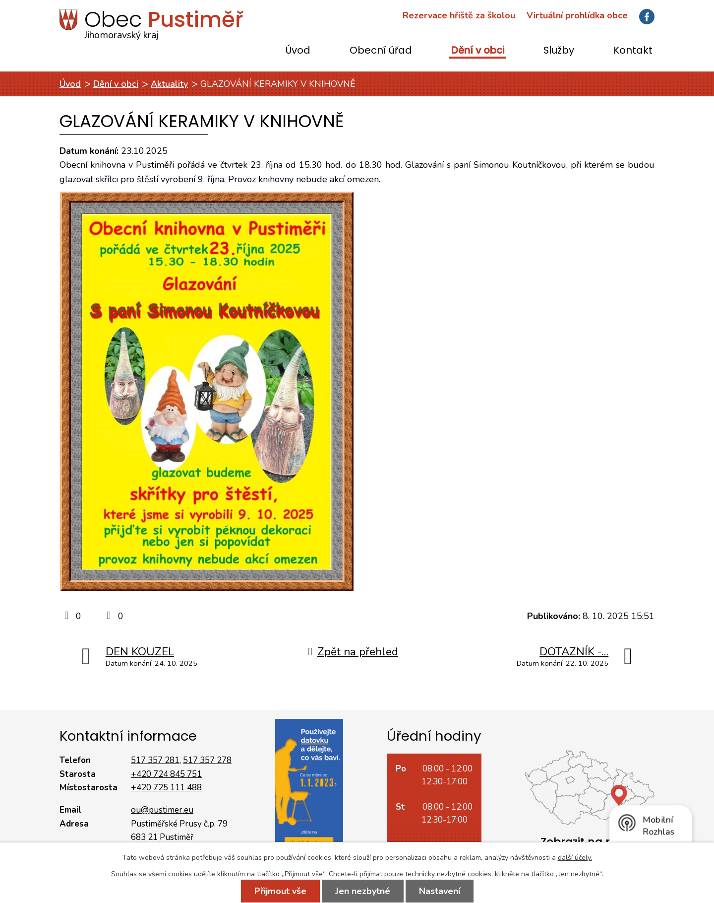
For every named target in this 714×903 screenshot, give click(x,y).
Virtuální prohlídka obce (577, 15)
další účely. (575, 857)
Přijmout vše (280, 891)
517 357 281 (155, 760)
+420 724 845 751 (166, 774)
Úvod (298, 51)
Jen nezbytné (362, 891)
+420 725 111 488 (166, 787)
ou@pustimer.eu (162, 810)
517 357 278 (207, 760)
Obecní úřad (381, 51)
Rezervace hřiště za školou (459, 15)
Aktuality (169, 84)
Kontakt (633, 51)
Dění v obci (477, 51)
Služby (558, 51)
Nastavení (439, 891)
